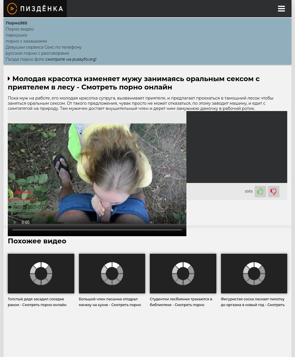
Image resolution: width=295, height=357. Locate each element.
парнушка (16, 35)
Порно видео (20, 29)
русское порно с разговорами (37, 53)
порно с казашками (26, 41)
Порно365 (16, 23)
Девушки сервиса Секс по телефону (44, 47)
